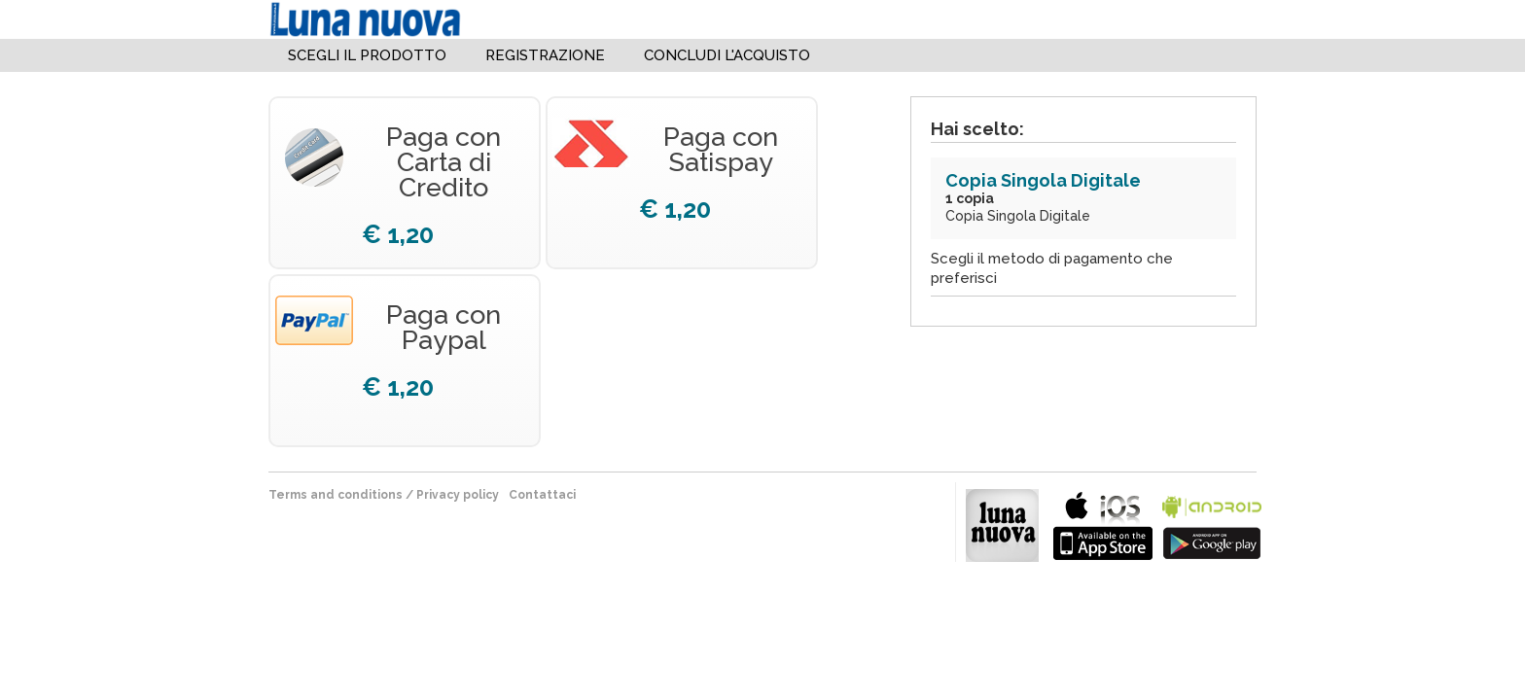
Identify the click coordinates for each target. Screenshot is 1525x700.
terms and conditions (335, 495)
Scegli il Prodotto (367, 55)
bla (1103, 523)
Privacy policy (457, 495)
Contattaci (542, 495)
